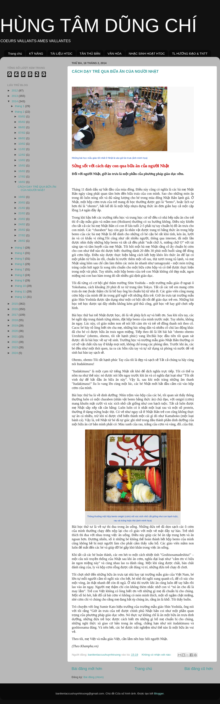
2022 (15, 341)
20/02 (22, 202)
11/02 (22, 149)
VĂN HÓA (115, 53)
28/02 (22, 240)
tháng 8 (20, 275)
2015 (15, 303)
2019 (15, 325)
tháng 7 (20, 269)
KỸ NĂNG (36, 53)
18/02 (22, 181)
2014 (15, 101)
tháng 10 (21, 285)
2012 (15, 90)
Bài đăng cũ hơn (198, 668)
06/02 (22, 127)
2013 (15, 95)
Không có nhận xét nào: (157, 654)
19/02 (22, 196)
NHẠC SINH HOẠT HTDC (147, 53)
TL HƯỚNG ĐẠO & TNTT (190, 53)
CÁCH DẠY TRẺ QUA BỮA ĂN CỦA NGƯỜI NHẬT (115, 71)
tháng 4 (20, 253)
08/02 (22, 138)
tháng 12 (21, 296)
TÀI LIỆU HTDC (61, 53)
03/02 (22, 116)
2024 (15, 352)
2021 (15, 336)
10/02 (22, 143)
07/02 (22, 132)
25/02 (22, 229)
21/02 (22, 207)
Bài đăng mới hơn (87, 668)
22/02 (22, 213)
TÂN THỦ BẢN (90, 53)
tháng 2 (20, 111)
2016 (15, 309)
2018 (15, 320)
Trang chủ (15, 53)
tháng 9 (20, 280)
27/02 (22, 235)
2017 (15, 314)
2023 (15, 347)
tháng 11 (21, 291)
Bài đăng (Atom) (93, 677)
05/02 (22, 121)
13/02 (22, 160)
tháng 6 (20, 264)
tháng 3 (20, 247)
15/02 (22, 165)
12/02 (22, 154)
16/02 (22, 171)
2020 (15, 330)
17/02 (22, 176)
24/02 (22, 224)
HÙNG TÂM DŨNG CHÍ (98, 25)
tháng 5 (20, 258)
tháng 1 (20, 106)
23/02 (22, 218)
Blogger (159, 693)
